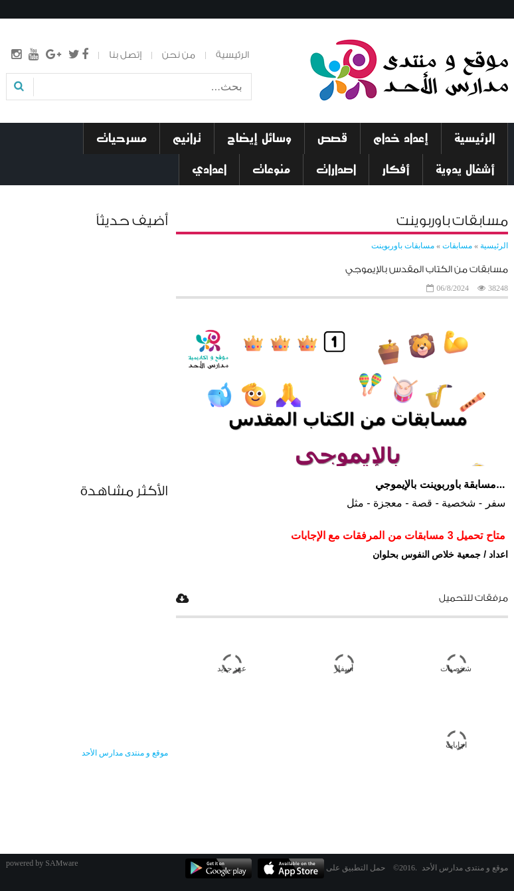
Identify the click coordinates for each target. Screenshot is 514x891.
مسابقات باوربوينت (402, 245)
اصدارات (336, 169)
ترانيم (187, 138)
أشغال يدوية (465, 169)
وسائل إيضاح (259, 138)
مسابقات (456, 245)
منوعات (271, 169)
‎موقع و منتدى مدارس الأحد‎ (125, 753)
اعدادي (209, 169)
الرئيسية (232, 55)
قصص (332, 138)
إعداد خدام (400, 138)
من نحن (178, 55)
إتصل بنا (125, 55)
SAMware (61, 863)
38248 (498, 288)
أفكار (396, 169)
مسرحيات (121, 138)
